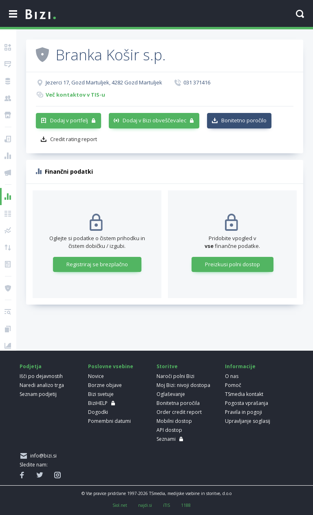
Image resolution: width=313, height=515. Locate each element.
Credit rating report (73, 139)
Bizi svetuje (101, 394)
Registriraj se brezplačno (97, 264)
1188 (186, 505)
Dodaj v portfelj (69, 120)
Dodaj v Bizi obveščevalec (154, 120)
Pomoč (233, 385)
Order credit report (179, 412)
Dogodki (98, 412)
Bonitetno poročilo (244, 120)
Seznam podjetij (38, 394)
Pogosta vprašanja (246, 403)
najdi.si (145, 505)
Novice (96, 376)
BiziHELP (98, 403)
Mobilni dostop (174, 421)
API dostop (169, 430)
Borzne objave (105, 385)
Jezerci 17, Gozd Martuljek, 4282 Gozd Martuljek (104, 82)
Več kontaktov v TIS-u (75, 94)
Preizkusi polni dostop (232, 264)
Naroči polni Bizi (175, 376)
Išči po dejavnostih (41, 376)
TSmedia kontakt (244, 394)
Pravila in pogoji (243, 412)
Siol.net (119, 505)
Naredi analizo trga (42, 385)
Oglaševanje (170, 394)
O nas (231, 376)
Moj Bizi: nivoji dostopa (183, 385)
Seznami (166, 438)
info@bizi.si (42, 455)
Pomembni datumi (109, 421)
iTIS (166, 505)
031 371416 (196, 82)
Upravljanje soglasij (247, 421)
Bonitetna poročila (178, 403)
